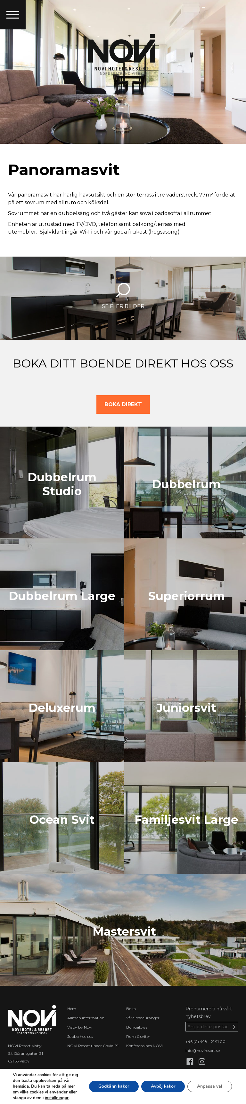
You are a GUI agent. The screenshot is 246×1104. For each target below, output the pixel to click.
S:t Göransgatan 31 (25, 1053)
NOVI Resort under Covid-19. (93, 1045)
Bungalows (136, 1027)
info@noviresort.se (202, 1050)
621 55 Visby (18, 1061)
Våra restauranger (143, 1017)
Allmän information (85, 1017)
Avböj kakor (162, 1086)
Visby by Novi (79, 1027)
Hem (71, 1008)
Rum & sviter (138, 1036)
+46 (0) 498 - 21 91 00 (205, 1041)
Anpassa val (209, 1086)
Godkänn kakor (112, 1086)
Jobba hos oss (80, 1036)
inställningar (57, 1098)
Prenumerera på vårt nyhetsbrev (208, 1012)
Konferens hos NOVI (144, 1045)
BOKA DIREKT (123, 404)
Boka (131, 1008)
